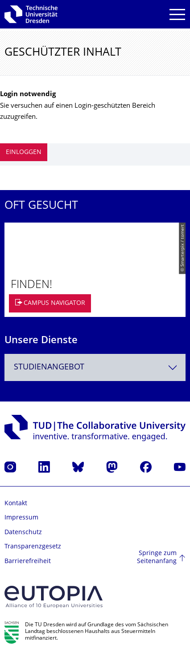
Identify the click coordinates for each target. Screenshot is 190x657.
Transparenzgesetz (32, 547)
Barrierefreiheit (27, 561)
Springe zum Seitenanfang (157, 557)
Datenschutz (23, 532)
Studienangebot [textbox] (49, 367)
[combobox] (95, 367)
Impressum (21, 518)
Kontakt (15, 504)
